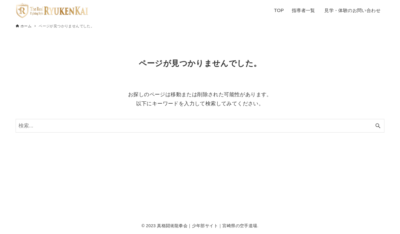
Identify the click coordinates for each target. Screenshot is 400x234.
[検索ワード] (200, 126)
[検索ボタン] (377, 126)
